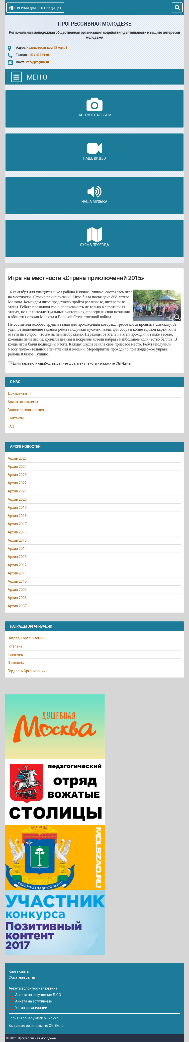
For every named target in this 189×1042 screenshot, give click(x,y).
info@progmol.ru (37, 62)
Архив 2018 (17, 516)
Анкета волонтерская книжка (33, 988)
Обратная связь (22, 977)
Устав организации (31, 1008)
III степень (16, 663)
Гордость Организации (27, 671)
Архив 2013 (17, 557)
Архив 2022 (17, 483)
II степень (15, 654)
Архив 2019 (17, 508)
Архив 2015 (17, 540)
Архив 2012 (17, 565)
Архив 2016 (17, 532)
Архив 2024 (17, 467)
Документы (17, 393)
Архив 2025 (17, 458)
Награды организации (26, 638)
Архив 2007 (17, 606)
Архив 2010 (17, 581)
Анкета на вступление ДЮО (38, 995)
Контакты (16, 418)
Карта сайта (19, 971)
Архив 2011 (17, 573)
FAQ (11, 426)
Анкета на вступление (33, 1001)
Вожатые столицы (23, 402)
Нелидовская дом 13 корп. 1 (46, 47)
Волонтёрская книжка (26, 410)
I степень (15, 646)
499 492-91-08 (39, 55)
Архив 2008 (17, 598)
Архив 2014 (17, 549)
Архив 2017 (17, 524)
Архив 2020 (17, 499)
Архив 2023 (17, 475)
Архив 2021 (17, 491)
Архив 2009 (17, 590)
